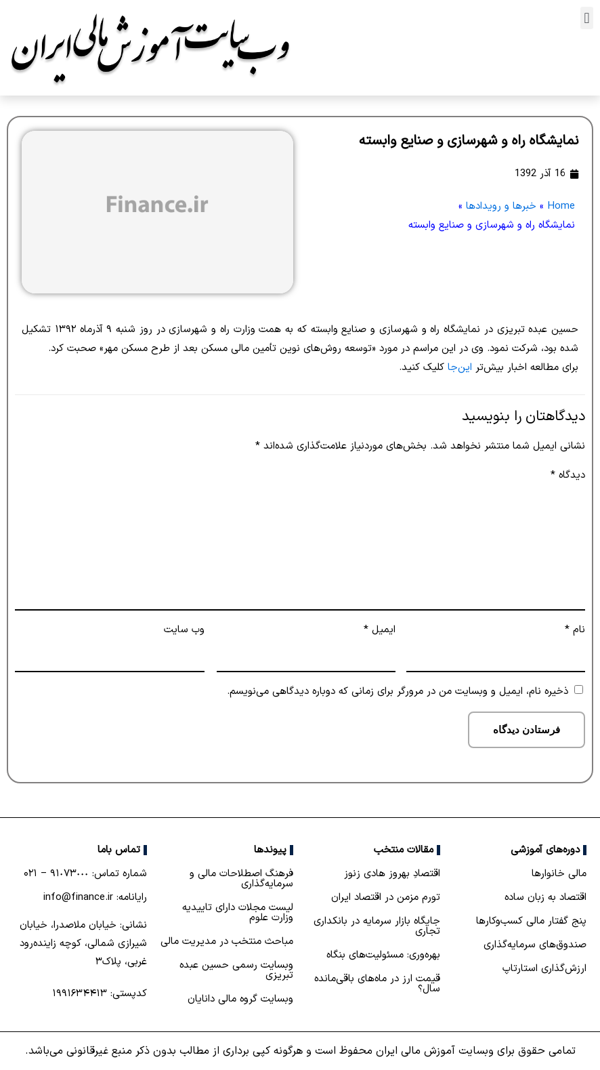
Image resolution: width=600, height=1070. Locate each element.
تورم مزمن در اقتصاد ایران (385, 897)
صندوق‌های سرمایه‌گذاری (535, 945)
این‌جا (460, 367)
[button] (586, 18)
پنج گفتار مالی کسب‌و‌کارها (531, 921)
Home (561, 206)
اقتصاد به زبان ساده (545, 897)
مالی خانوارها (559, 874)
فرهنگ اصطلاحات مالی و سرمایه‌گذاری (241, 879)
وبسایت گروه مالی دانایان (240, 999)
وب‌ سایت (184, 630)
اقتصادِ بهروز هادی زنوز (392, 874)
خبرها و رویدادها (501, 206)
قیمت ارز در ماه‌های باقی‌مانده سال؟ (377, 984)
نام (575, 630)
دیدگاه (568, 475)
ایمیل (379, 630)
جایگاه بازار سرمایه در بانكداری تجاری (377, 926)
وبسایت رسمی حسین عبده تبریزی (236, 970)
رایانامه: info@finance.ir (95, 897)
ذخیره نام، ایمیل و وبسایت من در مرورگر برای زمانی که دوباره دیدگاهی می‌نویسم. (397, 691)
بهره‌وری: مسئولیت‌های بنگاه (383, 955)
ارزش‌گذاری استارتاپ (544, 968)
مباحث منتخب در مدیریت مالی (226, 941)
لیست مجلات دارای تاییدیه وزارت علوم (237, 913)
